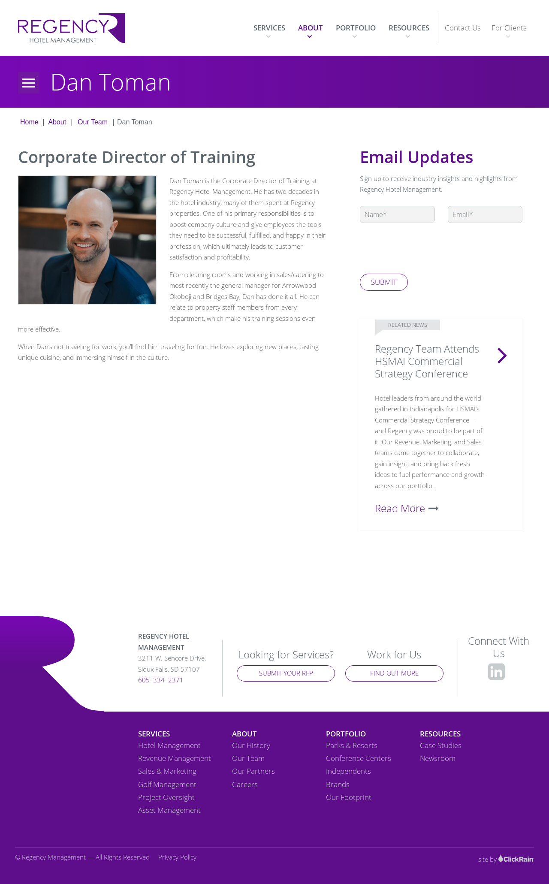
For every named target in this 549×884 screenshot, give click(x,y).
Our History (251, 745)
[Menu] (28, 83)
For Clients (509, 28)
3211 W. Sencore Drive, (174, 664)
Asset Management (169, 810)
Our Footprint (348, 797)
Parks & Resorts (351, 745)
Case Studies (441, 745)
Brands (338, 784)
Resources (409, 28)
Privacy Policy (177, 857)
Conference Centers (358, 758)
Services (269, 28)
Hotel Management (169, 745)
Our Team (93, 122)
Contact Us (463, 28)
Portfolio (356, 28)
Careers (245, 784)
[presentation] (425, 248)
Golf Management (167, 784)
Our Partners (253, 771)
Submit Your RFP (286, 673)
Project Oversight (166, 797)
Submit (384, 282)
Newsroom (437, 758)
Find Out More (394, 673)
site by (506, 859)
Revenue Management (174, 758)
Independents (348, 771)
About (310, 28)
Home (29, 122)
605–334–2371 (161, 680)
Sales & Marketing (167, 771)
